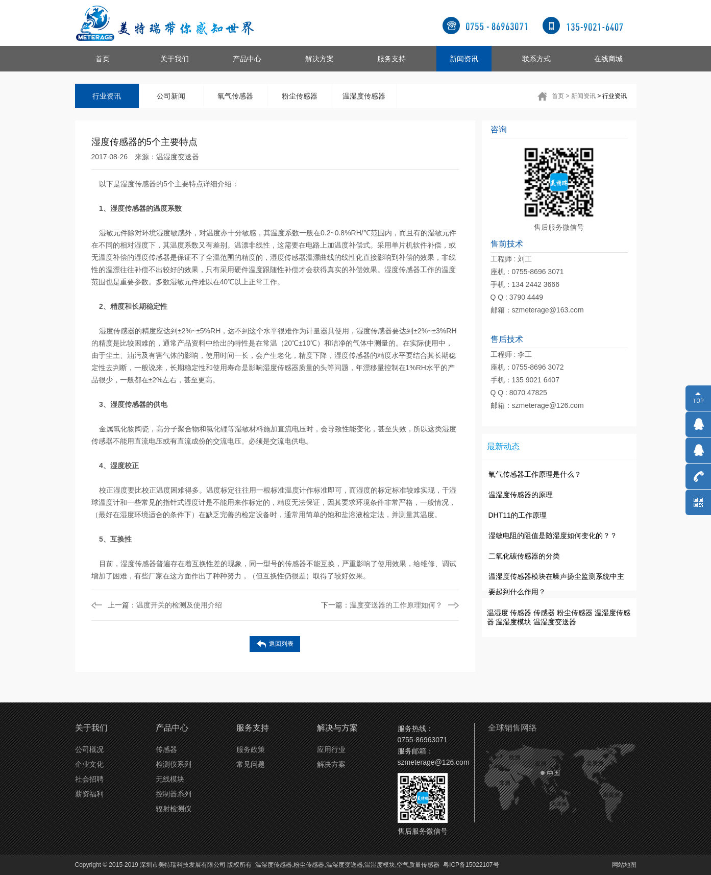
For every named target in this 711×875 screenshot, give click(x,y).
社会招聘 (89, 779)
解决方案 (319, 59)
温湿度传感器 (363, 96)
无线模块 (170, 779)
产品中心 (247, 59)
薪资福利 (89, 794)
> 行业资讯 (612, 96)
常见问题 (250, 764)
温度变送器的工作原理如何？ (382, 605)
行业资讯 (106, 96)
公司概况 (89, 749)
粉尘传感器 (299, 96)
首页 (102, 59)
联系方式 (536, 59)
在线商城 (608, 59)
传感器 (520, 613)
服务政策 (250, 749)
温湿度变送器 (177, 157)
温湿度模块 (513, 622)
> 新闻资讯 (580, 96)
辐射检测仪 (173, 809)
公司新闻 (171, 96)
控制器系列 (173, 794)
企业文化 (89, 764)
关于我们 (174, 59)
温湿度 (497, 613)
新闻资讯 (464, 59)
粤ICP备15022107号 (471, 864)
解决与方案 (337, 727)
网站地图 (624, 864)
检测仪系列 (173, 764)
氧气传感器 (235, 96)
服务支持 (391, 59)
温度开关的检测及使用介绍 (165, 605)
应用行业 (331, 749)
